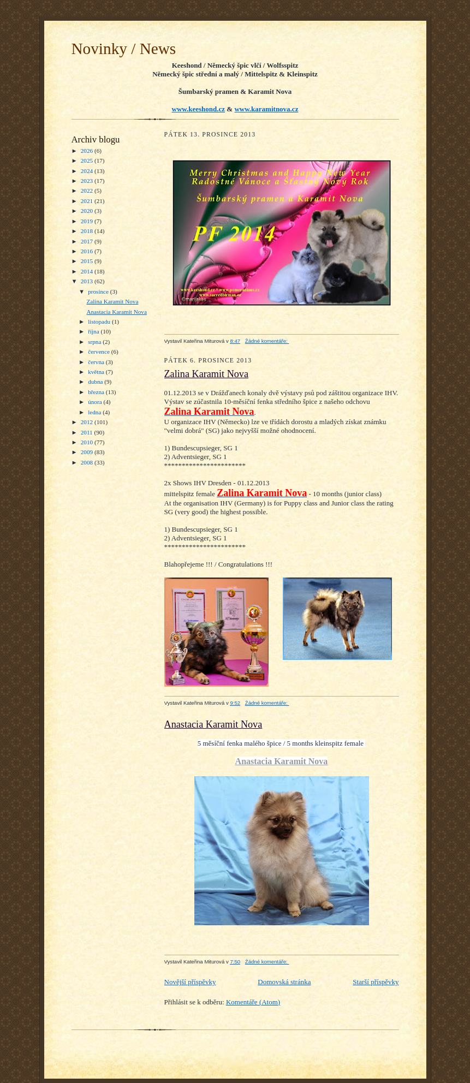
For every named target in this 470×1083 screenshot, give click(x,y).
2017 (87, 241)
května (97, 371)
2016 (87, 251)
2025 (87, 160)
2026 (87, 150)
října (94, 331)
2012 (87, 422)
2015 (87, 261)
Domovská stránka (284, 982)
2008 (87, 462)
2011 (87, 432)
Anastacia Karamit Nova (116, 311)
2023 (87, 180)
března (97, 392)
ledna (95, 412)
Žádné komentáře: (267, 341)
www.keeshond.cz (198, 109)
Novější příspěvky (190, 982)
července (99, 351)
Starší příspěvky (375, 982)
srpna (95, 341)
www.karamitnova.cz (266, 109)
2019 (87, 221)
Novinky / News (124, 48)
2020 (87, 210)
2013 (87, 281)
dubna (96, 381)
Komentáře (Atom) (253, 1002)
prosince (99, 291)
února (95, 401)
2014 (87, 271)
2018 (87, 231)
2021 (87, 201)
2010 (87, 442)
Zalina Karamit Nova (112, 301)
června (97, 362)
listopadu (100, 321)
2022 (87, 190)
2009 (87, 452)
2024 (87, 171)
